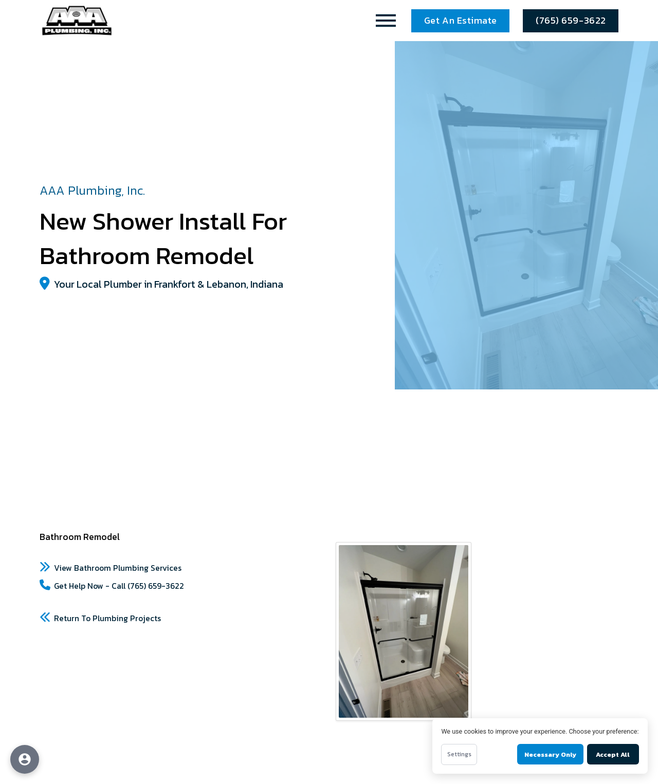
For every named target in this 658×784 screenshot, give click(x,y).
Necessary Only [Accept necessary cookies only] (550, 754)
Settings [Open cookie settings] (459, 754)
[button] (386, 20)
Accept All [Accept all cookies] (613, 754)
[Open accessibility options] (24, 759)
